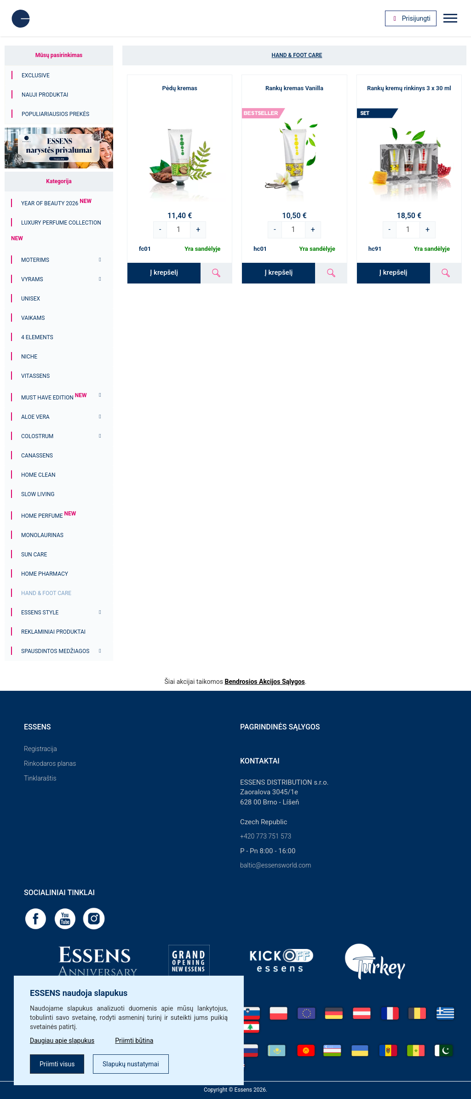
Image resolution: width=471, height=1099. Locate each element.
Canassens (37, 455)
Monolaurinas (42, 535)
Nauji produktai (45, 95)
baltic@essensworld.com (275, 865)
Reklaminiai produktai (53, 632)
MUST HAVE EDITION (53, 397)
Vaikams (33, 318)
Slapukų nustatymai (131, 1064)
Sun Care (34, 554)
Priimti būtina (134, 1040)
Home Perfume (48, 516)
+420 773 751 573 (265, 836)
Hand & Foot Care (46, 593)
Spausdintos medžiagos (55, 651)
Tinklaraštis (40, 778)
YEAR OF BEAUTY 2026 (56, 203)
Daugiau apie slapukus (62, 1040)
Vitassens (35, 376)
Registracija (40, 748)
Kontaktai (260, 761)
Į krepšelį (164, 272)
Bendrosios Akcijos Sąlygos (264, 681)
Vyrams (32, 279)
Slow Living (37, 494)
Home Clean (38, 475)
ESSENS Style (39, 612)
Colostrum (37, 436)
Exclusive (36, 75)
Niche (29, 356)
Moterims (35, 260)
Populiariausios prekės (55, 114)
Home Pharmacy (44, 574)
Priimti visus (57, 1064)
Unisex (30, 298)
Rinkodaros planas (50, 763)
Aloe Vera (35, 417)
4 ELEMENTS (37, 337)
